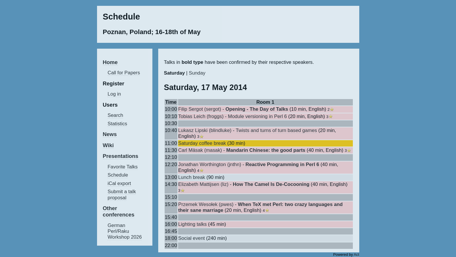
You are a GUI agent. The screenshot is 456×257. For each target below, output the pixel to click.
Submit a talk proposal (122, 194)
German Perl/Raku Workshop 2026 (125, 231)
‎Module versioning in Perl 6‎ (257, 116)
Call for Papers (124, 72)
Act (356, 254)
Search (115, 115)
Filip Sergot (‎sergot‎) (199, 109)
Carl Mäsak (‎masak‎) (200, 150)
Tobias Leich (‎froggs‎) (201, 116)
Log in (114, 94)
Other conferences (119, 211)
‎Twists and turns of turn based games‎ (276, 130)
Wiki (108, 145)
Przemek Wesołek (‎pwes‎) (206, 204)
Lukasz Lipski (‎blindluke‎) (205, 130)
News (110, 134)
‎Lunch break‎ (191, 177)
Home (110, 62)
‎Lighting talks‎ (192, 224)
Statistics (117, 123)
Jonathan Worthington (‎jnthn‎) (209, 164)
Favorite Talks (123, 167)
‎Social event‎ (191, 238)
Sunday (197, 73)
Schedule (118, 175)
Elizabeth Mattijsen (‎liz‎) (203, 184)
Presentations (120, 156)
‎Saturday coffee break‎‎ (202, 143)
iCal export (119, 183)
